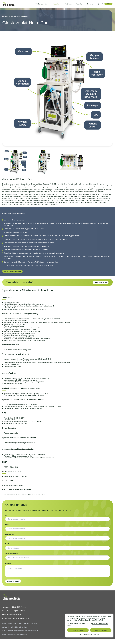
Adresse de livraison (11, 553)
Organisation (9, 534)
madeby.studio (22, 634)
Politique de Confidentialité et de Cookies (14, 627)
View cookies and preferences (89, 634)
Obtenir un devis (101, 282)
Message (8, 563)
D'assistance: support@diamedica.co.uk (15, 618)
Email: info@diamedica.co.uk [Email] (12, 614)
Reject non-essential (100, 630)
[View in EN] (102, 4)
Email (7, 524)
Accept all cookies (78, 630)
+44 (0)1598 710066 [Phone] (18, 607)
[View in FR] (108, 4)
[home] (8, 4)
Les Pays (8, 544)
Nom (6, 515)
